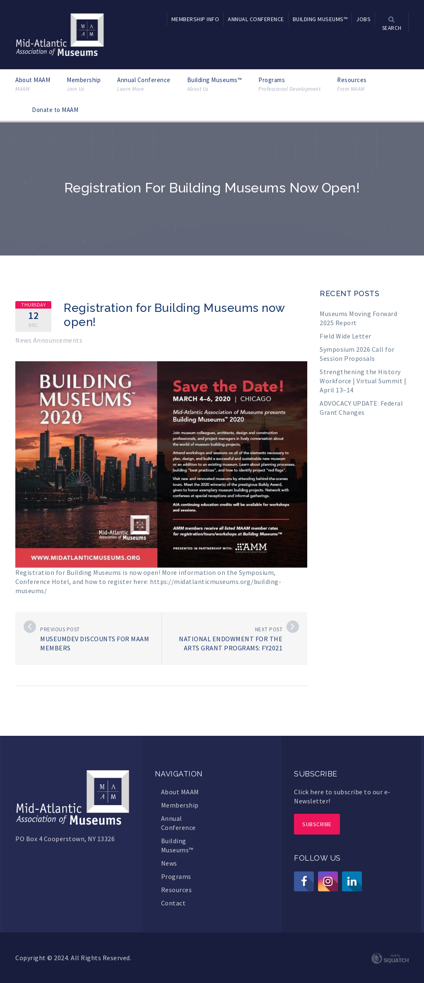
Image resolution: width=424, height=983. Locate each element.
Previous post (60, 629)
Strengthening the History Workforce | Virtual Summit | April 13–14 (363, 380)
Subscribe (317, 824)
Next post (269, 629)
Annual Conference (144, 84)
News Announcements (48, 340)
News (169, 863)
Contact (173, 903)
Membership (84, 84)
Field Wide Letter (345, 336)
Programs (289, 84)
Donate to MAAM (55, 110)
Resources (352, 84)
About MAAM (32, 84)
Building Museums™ (214, 84)
